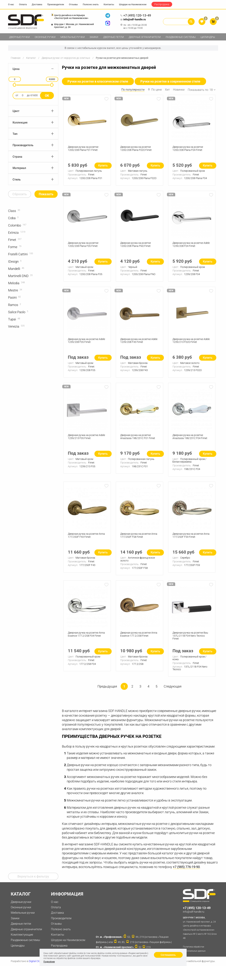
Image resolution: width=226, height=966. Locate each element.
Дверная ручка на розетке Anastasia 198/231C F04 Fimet (190, 438)
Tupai (12, 319)
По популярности (133, 90)
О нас (11, 4)
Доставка (37, 4)
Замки (94, 37)
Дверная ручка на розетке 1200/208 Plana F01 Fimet (83, 149)
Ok (47, 95)
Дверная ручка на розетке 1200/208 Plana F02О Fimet (136, 149)
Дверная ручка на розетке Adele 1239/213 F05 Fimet (86, 438)
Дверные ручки (19, 37)
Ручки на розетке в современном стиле (171, 81)
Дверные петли (113, 37)
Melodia (13, 283)
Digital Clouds (36, 961)
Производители (55, 4)
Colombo (14, 225)
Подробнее (49, 962)
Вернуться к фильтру (33, 876)
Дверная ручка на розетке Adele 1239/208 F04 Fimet (191, 245)
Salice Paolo (16, 312)
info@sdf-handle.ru (133, 20)
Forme (12, 247)
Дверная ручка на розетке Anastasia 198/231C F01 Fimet (137, 438)
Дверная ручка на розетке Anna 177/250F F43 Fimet (86, 537)
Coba (12, 218)
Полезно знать (91, 4)
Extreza (13, 232)
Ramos (13, 305)
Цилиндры (208, 37)
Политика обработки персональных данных (194, 949)
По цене (155, 90)
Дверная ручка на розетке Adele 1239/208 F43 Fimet (138, 341)
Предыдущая (107, 689)
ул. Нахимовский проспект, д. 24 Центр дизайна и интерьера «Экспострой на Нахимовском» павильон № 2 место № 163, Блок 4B (200, 927)
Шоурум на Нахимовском (132, 4)
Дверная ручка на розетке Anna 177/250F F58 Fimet (138, 537)
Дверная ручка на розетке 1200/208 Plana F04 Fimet (188, 149)
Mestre (13, 290)
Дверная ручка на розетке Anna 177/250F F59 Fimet (191, 537)
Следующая (172, 689)
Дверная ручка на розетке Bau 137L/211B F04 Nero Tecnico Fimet (190, 637)
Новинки (179, 90)
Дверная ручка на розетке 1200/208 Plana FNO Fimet (135, 245)
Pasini (12, 297)
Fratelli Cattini (18, 254)
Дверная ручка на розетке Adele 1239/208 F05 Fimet (86, 341)
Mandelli (14, 269)
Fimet (12, 240)
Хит (167, 90)
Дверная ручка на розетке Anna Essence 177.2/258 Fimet (138, 636)
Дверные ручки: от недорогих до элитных (66, 57)
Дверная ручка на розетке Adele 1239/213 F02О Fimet (191, 341)
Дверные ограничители (145, 37)
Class (12, 211)
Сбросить (19, 194)
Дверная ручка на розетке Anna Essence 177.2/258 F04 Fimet (86, 636)
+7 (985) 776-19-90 (186, 869)
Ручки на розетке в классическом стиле (98, 81)
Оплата (23, 4)
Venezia (13, 326)
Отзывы (73, 4)
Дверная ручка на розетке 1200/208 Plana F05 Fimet (83, 245)
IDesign (13, 261)
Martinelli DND (18, 276)
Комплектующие (22, 934)
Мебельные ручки (72, 37)
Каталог (31, 57)
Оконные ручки (45, 37)
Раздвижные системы (181, 37)
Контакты (109, 4)
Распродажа (161, 4)
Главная (15, 57)
